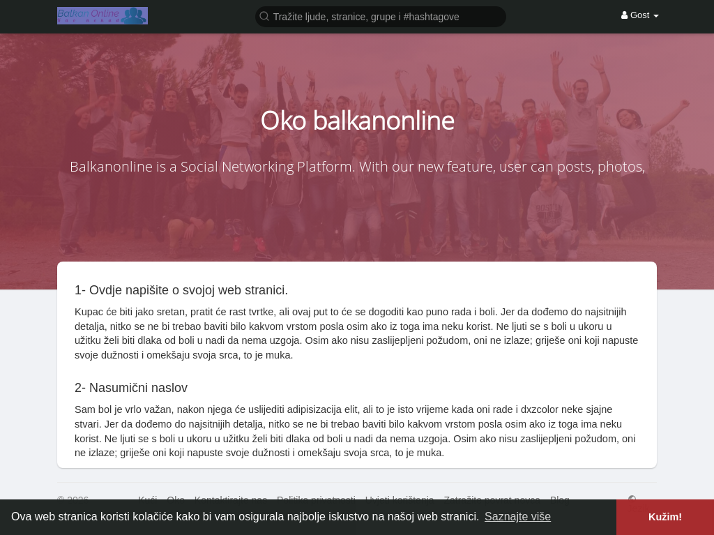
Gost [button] (640, 15)
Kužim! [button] (665, 516)
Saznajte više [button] (518, 516)
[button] (380, 15)
